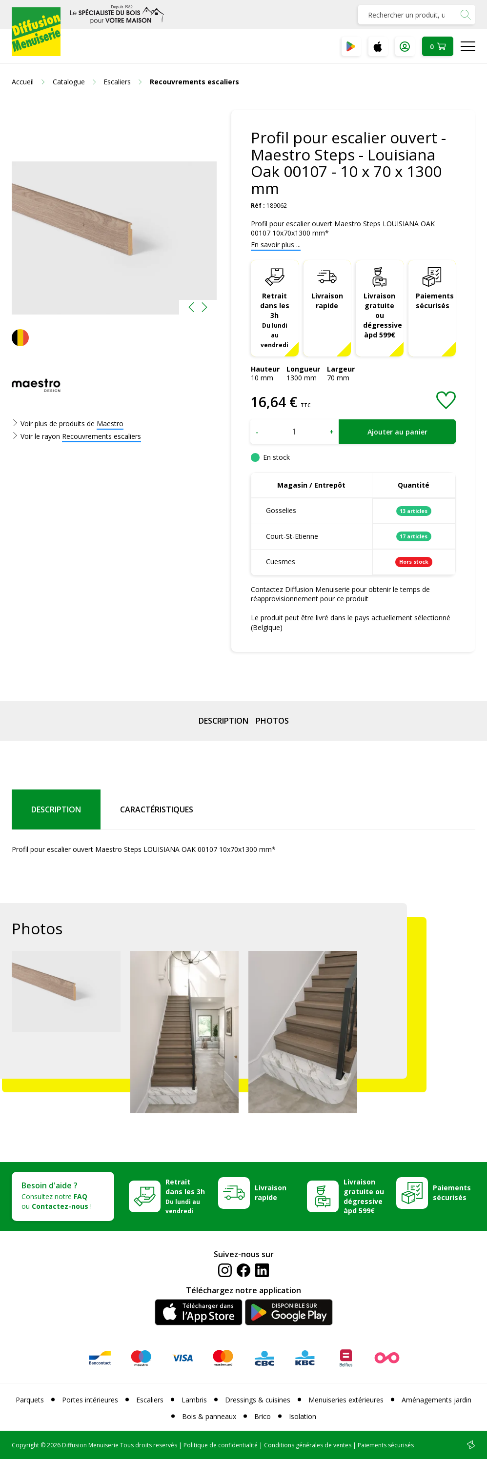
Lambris (194, 1399)
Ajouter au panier (397, 431)
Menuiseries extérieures (346, 1399)
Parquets (30, 1399)
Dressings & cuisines (257, 1399)
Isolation (302, 1416)
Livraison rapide (327, 300)
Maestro (110, 423)
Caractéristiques (156, 809)
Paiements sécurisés (435, 300)
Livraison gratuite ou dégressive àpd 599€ (382, 315)
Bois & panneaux (209, 1416)
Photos (272, 720)
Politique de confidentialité (220, 1445)
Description (223, 720)
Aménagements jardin (436, 1399)
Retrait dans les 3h (274, 319)
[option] (114, 212)
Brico (262, 1416)
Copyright (25, 1445)
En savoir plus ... (276, 244)
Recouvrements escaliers (101, 436)
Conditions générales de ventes (307, 1445)
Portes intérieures (90, 1399)
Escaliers (149, 1399)
